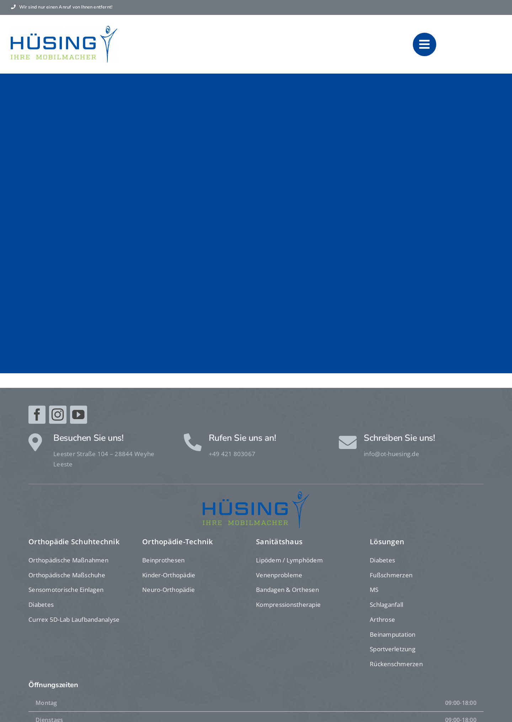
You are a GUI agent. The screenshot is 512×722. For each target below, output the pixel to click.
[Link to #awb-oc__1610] (425, 45)
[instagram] (57, 415)
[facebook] (37, 415)
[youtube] (78, 415)
